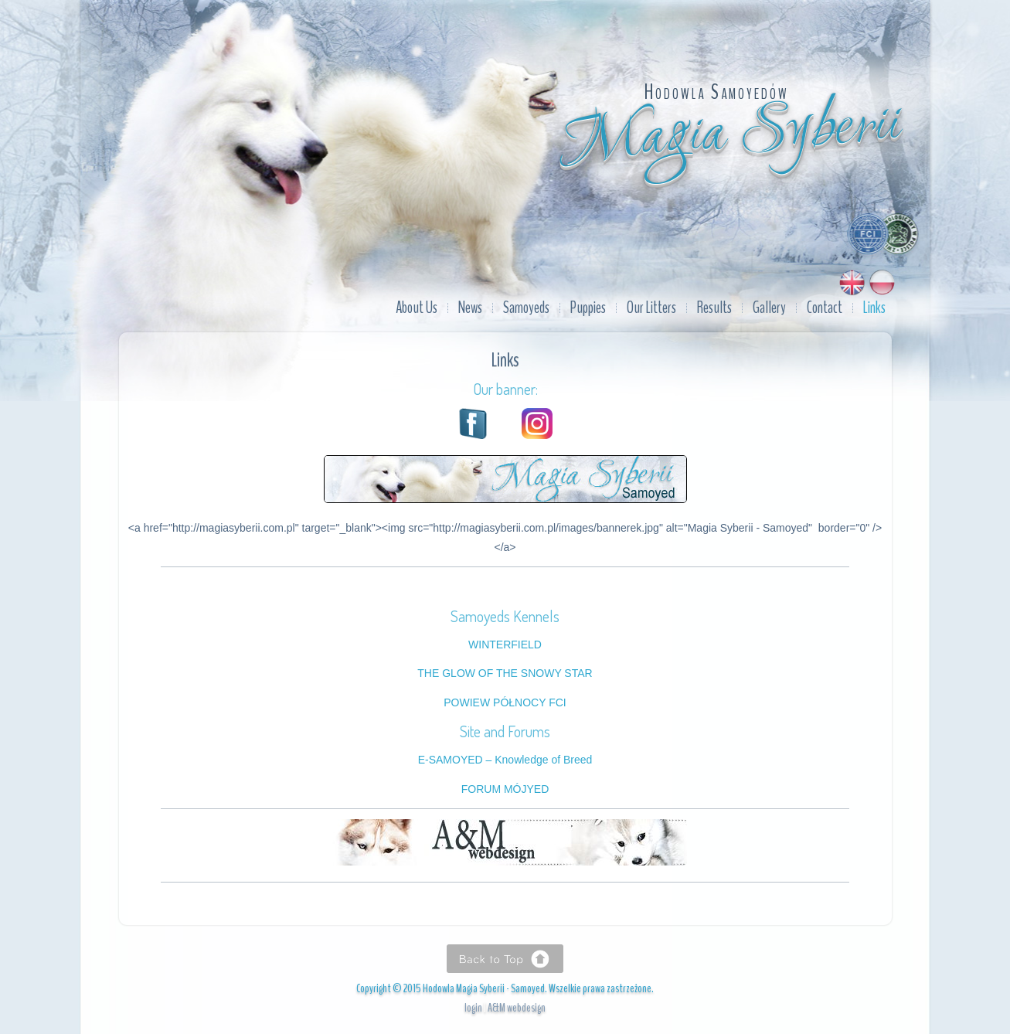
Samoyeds (526, 307)
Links (874, 307)
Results (714, 307)
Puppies (588, 307)
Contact (824, 307)
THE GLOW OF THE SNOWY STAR (504, 673)
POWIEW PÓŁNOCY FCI (505, 702)
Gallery (769, 307)
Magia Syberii (731, 135)
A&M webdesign (517, 1007)
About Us (416, 307)
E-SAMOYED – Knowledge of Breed (505, 759)
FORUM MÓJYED (505, 789)
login (473, 1007)
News (470, 307)
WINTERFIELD (505, 644)
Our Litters (651, 307)
